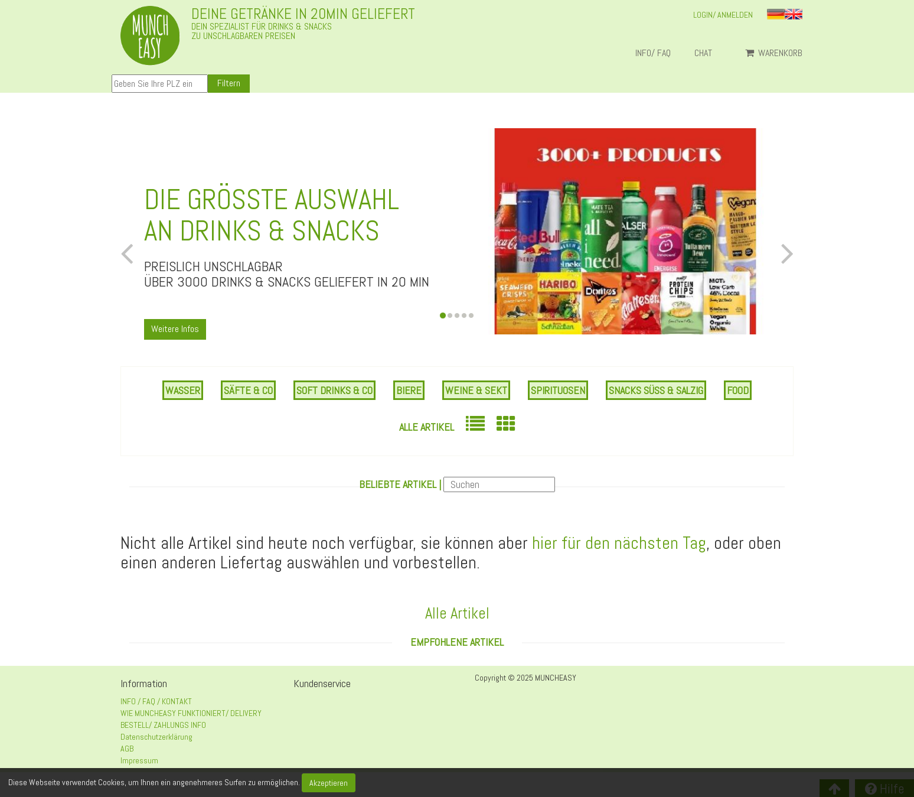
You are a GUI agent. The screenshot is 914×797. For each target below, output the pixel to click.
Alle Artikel (426, 427)
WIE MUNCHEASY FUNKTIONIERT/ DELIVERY (191, 713)
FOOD (738, 390)
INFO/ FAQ (653, 53)
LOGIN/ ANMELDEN (723, 14)
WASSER (182, 390)
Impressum (139, 760)
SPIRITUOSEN (558, 390)
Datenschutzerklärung (156, 736)
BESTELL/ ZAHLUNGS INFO (163, 725)
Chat (708, 53)
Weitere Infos (175, 329)
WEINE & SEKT (476, 390)
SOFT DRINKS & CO (334, 390)
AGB (126, 748)
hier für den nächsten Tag (619, 543)
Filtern (228, 83)
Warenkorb (773, 53)
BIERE (409, 390)
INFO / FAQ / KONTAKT (156, 701)
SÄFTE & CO (248, 390)
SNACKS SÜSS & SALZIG (656, 390)
